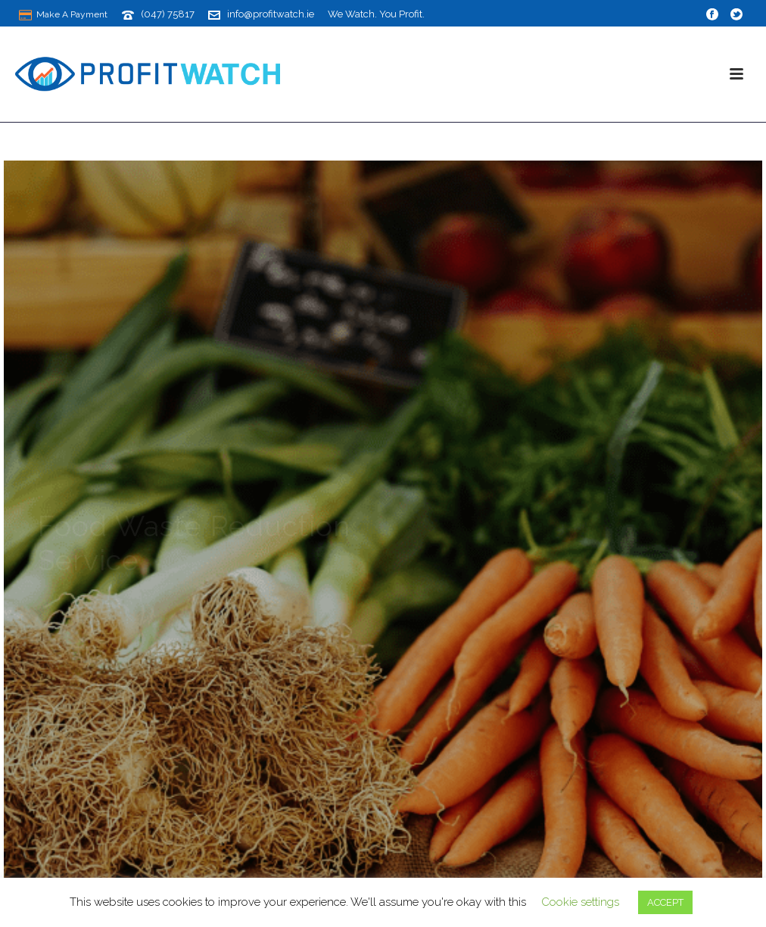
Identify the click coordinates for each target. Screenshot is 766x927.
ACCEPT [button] (665, 902)
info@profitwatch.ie (270, 14)
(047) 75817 (168, 14)
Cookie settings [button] (580, 902)
